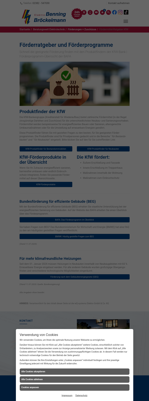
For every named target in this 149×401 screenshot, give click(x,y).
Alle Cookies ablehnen (32, 379)
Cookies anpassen (30, 387)
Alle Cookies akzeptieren (33, 371)
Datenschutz (81, 395)
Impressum (67, 395)
